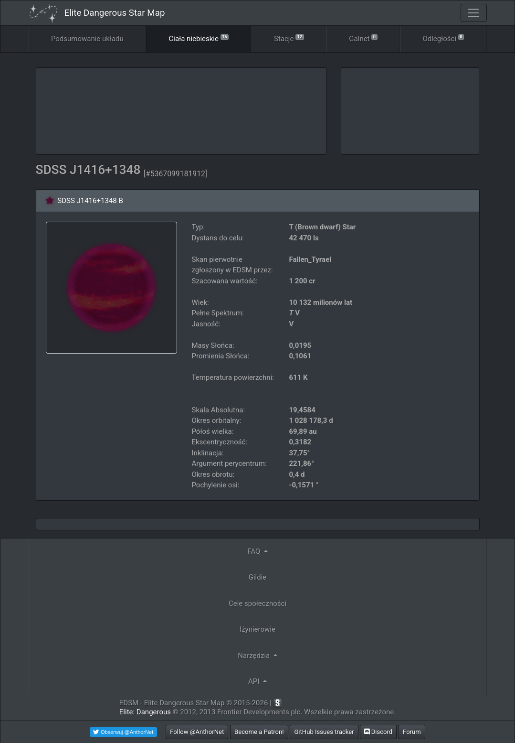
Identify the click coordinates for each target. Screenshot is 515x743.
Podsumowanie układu (87, 38)
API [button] (254, 681)
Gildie (258, 577)
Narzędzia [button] (255, 655)
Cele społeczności (257, 603)
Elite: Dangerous (145, 712)
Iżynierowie (257, 629)
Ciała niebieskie (199, 38)
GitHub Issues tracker (324, 731)
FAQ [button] (254, 551)
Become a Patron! (259, 731)
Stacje (289, 38)
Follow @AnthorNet (197, 731)
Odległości (443, 38)
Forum (412, 731)
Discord (378, 731)
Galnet (363, 38)
